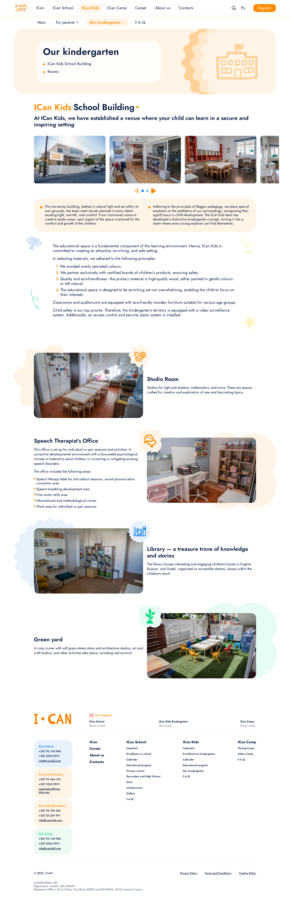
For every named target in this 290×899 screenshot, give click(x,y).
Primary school (135, 771)
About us (162, 8)
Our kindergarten (193, 771)
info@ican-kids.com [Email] (50, 820)
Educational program (138, 765)
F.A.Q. (140, 22)
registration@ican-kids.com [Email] (49, 790)
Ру (243, 8)
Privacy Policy (188, 873)
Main (41, 22)
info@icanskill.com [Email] (50, 761)
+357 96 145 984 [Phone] (50, 751)
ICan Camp (117, 8)
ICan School (63, 8)
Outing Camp (246, 748)
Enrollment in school (138, 754)
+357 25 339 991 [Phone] (49, 815)
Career (141, 8)
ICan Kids (90, 8)
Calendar (131, 759)
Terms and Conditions (218, 873)
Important (132, 748)
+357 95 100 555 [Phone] (49, 810)
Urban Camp (245, 754)
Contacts (186, 8)
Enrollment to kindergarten (199, 754)
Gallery (130, 793)
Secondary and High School (143, 776)
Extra (129, 782)
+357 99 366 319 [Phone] (50, 779)
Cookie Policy (247, 873)
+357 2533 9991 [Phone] (49, 756)
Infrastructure (134, 788)
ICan (40, 8)
